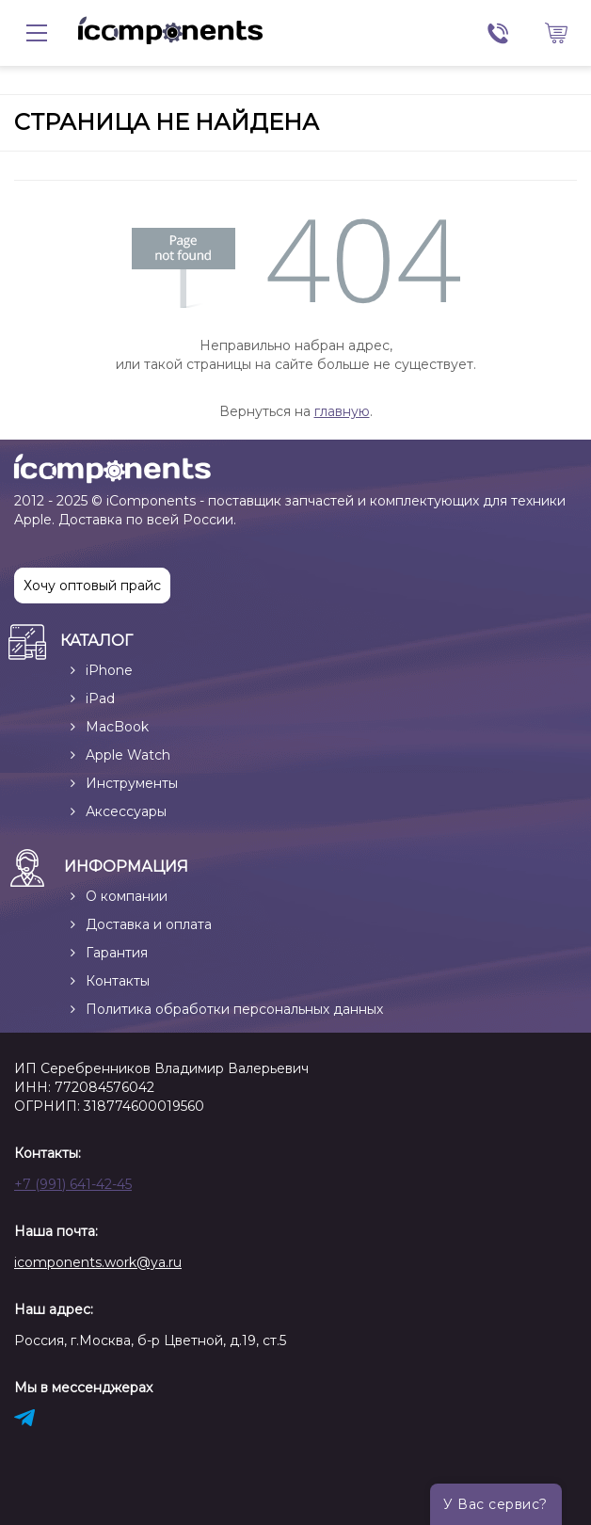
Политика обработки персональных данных (234, 1009)
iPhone (109, 670)
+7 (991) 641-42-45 (73, 1184)
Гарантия (117, 952)
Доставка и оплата (149, 924)
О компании (127, 896)
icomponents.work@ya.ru (98, 1262)
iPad (100, 698)
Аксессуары (126, 811)
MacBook (117, 726)
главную (342, 411)
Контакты (118, 980)
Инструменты (132, 783)
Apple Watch (128, 754)
